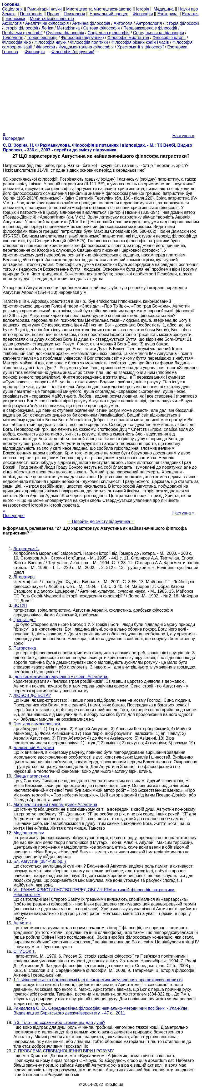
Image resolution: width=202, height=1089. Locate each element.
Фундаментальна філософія (86, 47)
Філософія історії (169, 37)
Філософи (45, 47)
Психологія (74, 14)
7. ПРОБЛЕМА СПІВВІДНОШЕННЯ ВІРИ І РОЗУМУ (63, 1051)
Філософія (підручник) (82, 37)
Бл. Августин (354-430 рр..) (39, 861)
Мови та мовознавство (52, 18)
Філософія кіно (16, 42)
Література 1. (26, 548)
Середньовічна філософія (158, 33)
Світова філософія (101, 28)
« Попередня (13, 136)
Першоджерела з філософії (150, 28)
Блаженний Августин (33, 747)
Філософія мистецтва (128, 37)
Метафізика (68, 28)
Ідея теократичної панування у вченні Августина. (60, 676)
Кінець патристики (31, 776)
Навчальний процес (109, 14)
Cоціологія (12, 9)
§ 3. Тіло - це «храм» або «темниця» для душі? (59, 1022)
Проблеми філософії (22, 33)
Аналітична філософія (47, 23)
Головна (10, 51)
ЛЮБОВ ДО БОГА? (32, 695)
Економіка (15, 18)
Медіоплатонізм (28, 833)
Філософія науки (50, 42)
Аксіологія (12, 23)
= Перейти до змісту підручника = (101, 521)
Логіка (47, 28)
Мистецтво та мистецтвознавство (99, 9)
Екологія (190, 14)
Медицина (164, 9)
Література (24, 577)
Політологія (31, 14)
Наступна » (183, 135)
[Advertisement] (101, 91)
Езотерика (167, 14)
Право (53, 14)
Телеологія (12, 37)
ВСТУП (20, 605)
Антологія (123, 23)
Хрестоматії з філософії (140, 47)
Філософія (143, 14)
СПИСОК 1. (24, 951)
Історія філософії (182, 23)
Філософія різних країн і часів (140, 42)
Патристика (24, 648)
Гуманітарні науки (44, 9)
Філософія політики (89, 42)
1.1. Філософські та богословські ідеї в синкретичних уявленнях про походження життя (98, 980)
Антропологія (149, 23)
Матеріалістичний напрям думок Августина (55, 804)
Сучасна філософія (65, 33)
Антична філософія (91, 23)
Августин (22, 923)
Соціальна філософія (109, 33)
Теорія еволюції (42, 37)
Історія (142, 9)
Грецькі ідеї (24, 619)
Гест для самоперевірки (36, 724)
